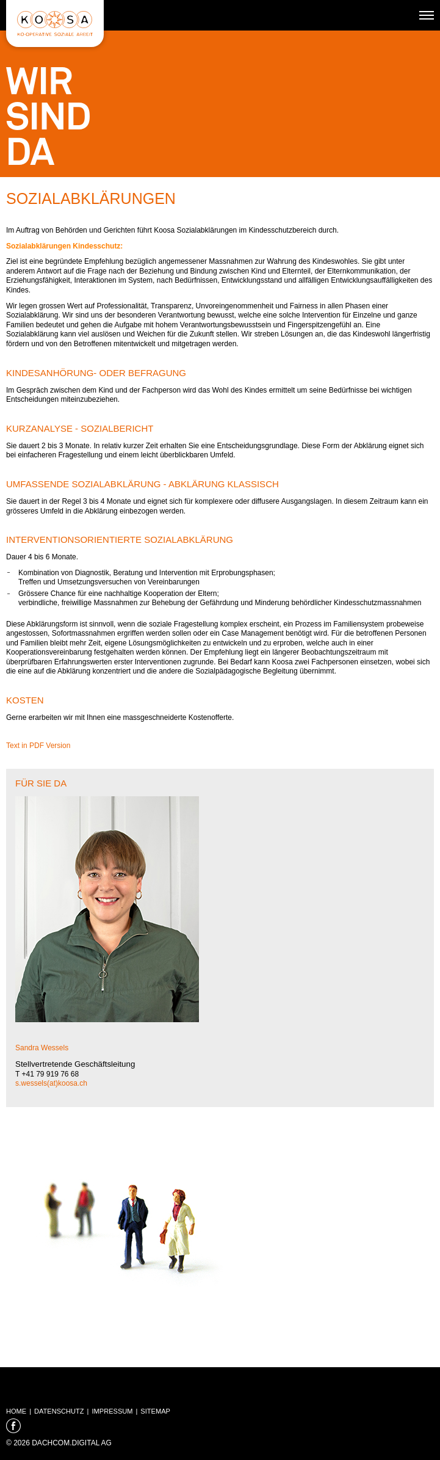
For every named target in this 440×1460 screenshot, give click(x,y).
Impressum (112, 1411)
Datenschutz (59, 1411)
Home (16, 1411)
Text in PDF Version (38, 745)
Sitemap (155, 1411)
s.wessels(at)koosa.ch (51, 1083)
